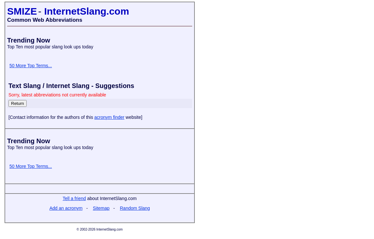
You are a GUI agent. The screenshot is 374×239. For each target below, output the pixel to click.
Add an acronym (65, 208)
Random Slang (135, 208)
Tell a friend (74, 198)
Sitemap (101, 208)
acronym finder (109, 117)
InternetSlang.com (86, 11)
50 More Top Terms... (30, 65)
